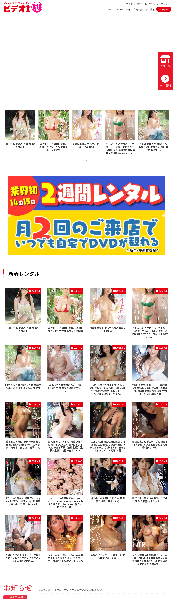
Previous (9, 215)
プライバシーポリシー (157, 4)
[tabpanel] (20, 130)
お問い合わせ (134, 4)
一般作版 (163, 9)
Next (163, 215)
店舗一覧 (138, 9)
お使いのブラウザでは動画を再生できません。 (86, 57)
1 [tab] (86, 160)
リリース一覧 (123, 9)
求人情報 (150, 9)
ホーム (110, 9)
